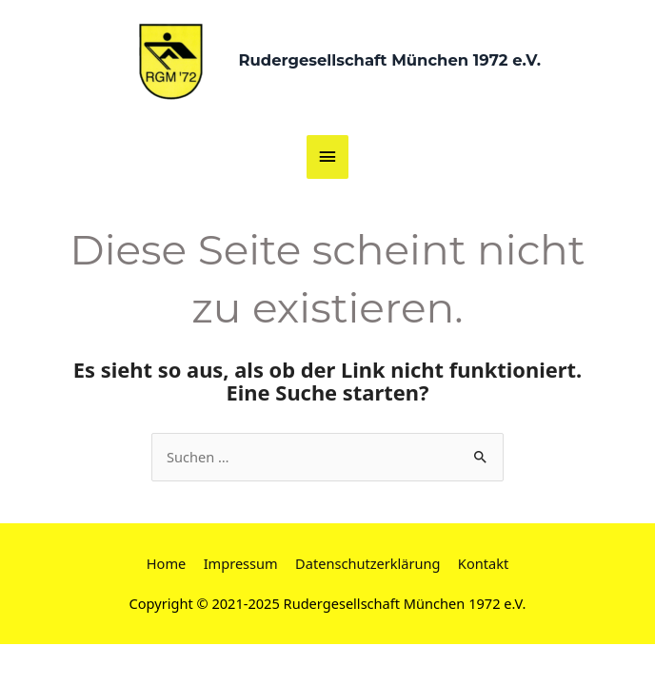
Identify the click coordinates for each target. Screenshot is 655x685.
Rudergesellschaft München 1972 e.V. (389, 59)
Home (166, 563)
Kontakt (483, 563)
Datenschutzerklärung (367, 563)
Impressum (241, 563)
